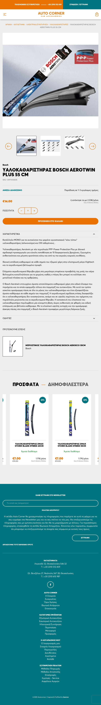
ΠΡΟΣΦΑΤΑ (26, 384)
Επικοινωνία (50, 609)
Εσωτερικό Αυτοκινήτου (50, 621)
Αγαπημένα (50, 656)
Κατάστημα (19, 25)
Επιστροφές (50, 675)
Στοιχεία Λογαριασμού (50, 647)
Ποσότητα (8, 211)
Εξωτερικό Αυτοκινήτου (50, 618)
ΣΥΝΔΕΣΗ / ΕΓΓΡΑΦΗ (79, 5)
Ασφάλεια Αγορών (50, 681)
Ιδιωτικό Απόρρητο (51, 605)
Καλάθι (50, 659)
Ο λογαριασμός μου (50, 643)
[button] (5, 14)
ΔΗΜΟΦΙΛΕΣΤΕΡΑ (68, 384)
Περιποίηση (50, 628)
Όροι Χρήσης (50, 602)
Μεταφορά (50, 631)
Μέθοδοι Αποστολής (50, 672)
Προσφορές (50, 634)
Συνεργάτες (50, 599)
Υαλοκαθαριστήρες (59, 25)
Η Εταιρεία (50, 596)
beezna (66, 697)
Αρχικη (8, 25)
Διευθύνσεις (50, 653)
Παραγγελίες (50, 650)
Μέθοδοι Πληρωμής (50, 669)
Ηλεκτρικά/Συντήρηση (37, 25)
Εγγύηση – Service (50, 678)
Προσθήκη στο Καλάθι (50, 221)
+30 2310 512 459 (55, 5)
